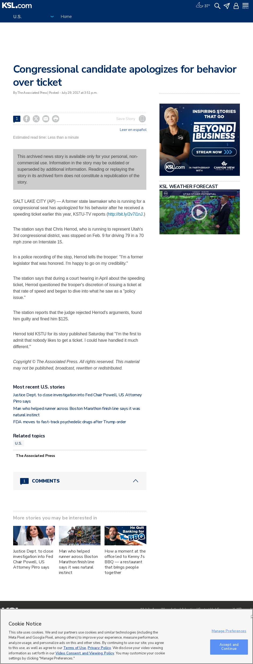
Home (66, 17)
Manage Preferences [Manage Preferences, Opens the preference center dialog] (229, 631)
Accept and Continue (229, 646)
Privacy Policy (99, 648)
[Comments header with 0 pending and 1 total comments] (79, 481)
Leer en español (133, 130)
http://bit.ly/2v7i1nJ (125, 214)
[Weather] (203, 5)
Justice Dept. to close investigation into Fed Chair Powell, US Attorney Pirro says (33, 559)
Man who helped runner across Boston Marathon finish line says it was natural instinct (78, 562)
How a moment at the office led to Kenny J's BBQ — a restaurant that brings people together (125, 562)
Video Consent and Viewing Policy (84, 653)
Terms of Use (74, 648)
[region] (126, 636)
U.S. (18, 443)
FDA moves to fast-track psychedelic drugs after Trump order (69, 422)
